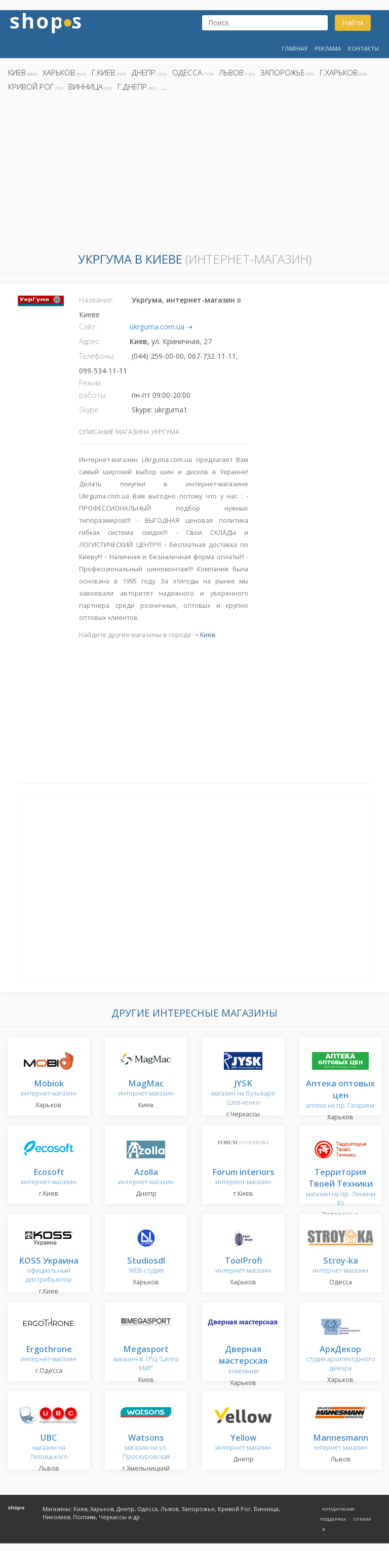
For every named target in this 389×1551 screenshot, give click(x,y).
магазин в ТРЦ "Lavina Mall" (146, 1359)
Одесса (187, 72)
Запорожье (282, 72)
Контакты (363, 48)
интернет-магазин (48, 1089)
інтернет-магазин (340, 1443)
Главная (294, 48)
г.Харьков (339, 72)
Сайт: (88, 326)
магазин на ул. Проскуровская (146, 1447)
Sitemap (362, 1519)
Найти (352, 22)
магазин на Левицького (49, 1447)
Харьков (59, 72)
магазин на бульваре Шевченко (243, 1093)
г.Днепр (132, 86)
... (165, 86)
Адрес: (89, 341)
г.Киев (103, 72)
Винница (85, 86)
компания (243, 1360)
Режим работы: (93, 389)
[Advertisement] (194, 169)
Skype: (89, 409)
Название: (96, 300)
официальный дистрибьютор (49, 1270)
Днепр (143, 72)
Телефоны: (97, 356)
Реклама (328, 48)
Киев (17, 72)
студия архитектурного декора (340, 1359)
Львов (231, 72)
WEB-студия (146, 1266)
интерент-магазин (243, 1177)
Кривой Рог (31, 86)
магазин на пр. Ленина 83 (340, 1187)
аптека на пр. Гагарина (340, 1095)
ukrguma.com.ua (157, 326)
